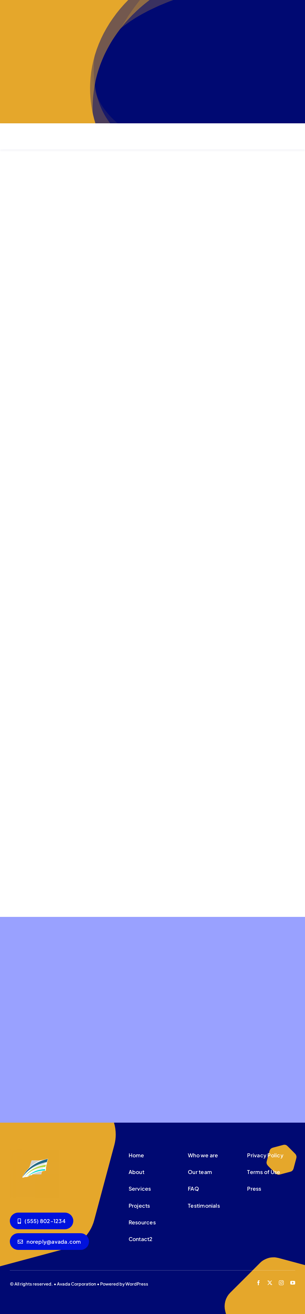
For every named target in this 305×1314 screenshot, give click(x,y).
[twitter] (269, 1282)
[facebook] (258, 1282)
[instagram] (281, 1282)
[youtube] (292, 1282)
